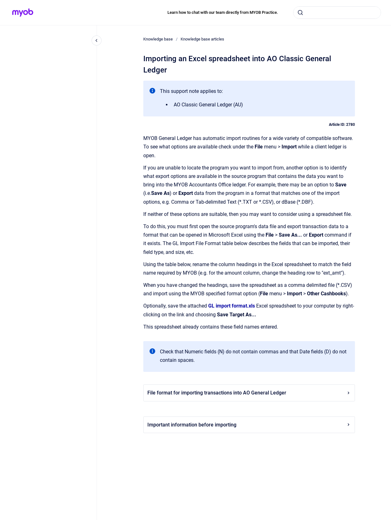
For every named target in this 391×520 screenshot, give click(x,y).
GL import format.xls (231, 306)
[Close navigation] (97, 40)
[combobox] (337, 13)
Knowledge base (158, 39)
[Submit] (300, 13)
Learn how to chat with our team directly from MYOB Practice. (222, 12)
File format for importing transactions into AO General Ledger (249, 393)
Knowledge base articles (202, 39)
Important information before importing (249, 425)
